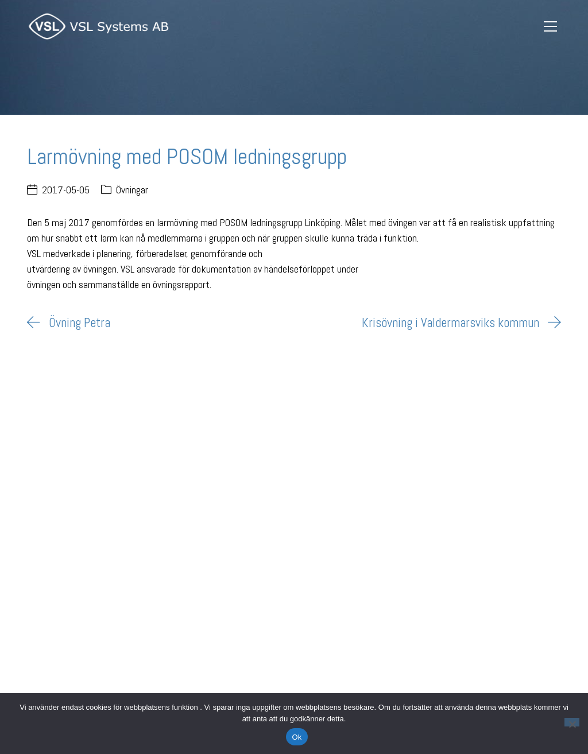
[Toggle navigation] (551, 26)
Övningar (132, 189)
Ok (296, 737)
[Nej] (571, 722)
